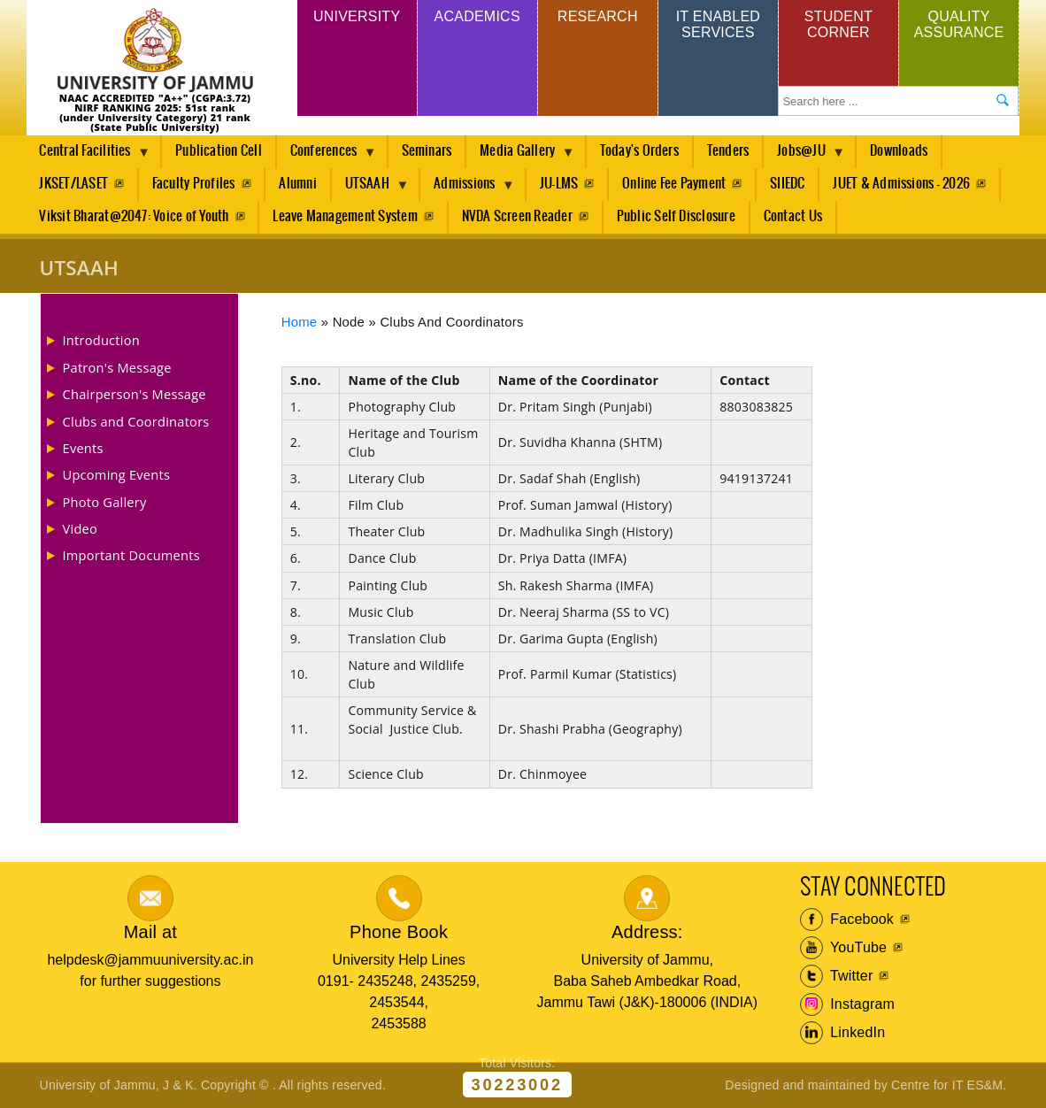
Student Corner (838, 24)
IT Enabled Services (718, 24)
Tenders (728, 150)
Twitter (836, 976)
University (356, 16)
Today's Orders (639, 150)
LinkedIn (843, 1032)
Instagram (848, 1004)
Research (598, 16)
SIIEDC (787, 183)
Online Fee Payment (674, 183)
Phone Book (399, 932)
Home (299, 322)
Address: (647, 932)
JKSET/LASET (73, 183)
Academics (477, 16)
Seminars (427, 150)
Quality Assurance (959, 24)
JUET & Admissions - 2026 (901, 183)
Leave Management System (345, 216)
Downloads (898, 150)
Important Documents (131, 555)
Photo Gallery (105, 502)
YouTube (844, 947)
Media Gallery (520, 155)
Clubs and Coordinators (136, 421)
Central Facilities (88, 155)
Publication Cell (218, 150)
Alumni (297, 183)
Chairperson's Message (134, 394)
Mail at (150, 932)
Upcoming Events (117, 474)
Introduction (101, 340)
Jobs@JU (804, 155)
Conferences (327, 155)
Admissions (467, 188)
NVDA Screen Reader (517, 216)
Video (80, 528)
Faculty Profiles (193, 183)
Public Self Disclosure (676, 216)
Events (83, 448)
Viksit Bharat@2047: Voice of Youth (133, 216)
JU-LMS (559, 183)
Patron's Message (117, 367)
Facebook (847, 919)
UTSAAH (371, 188)
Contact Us (793, 216)
